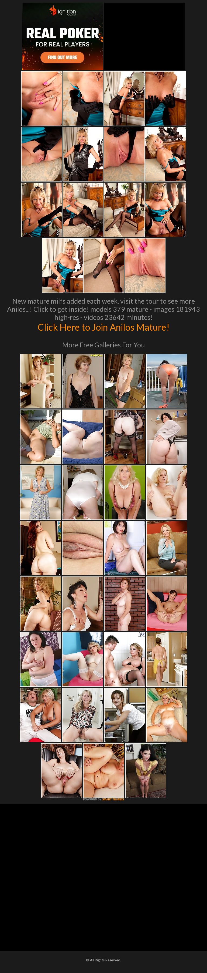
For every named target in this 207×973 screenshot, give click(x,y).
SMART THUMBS (113, 799)
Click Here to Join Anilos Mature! (103, 327)
